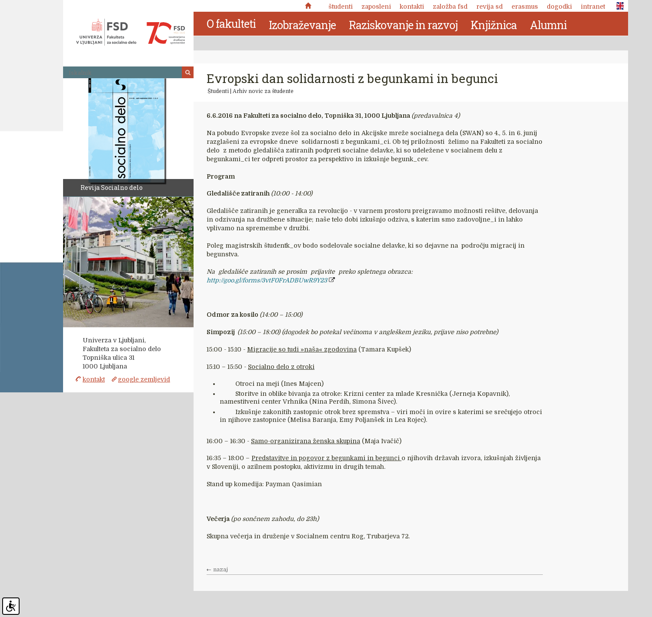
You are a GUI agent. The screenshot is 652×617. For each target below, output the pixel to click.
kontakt (94, 379)
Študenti (340, 6)
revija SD (489, 6)
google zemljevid (144, 379)
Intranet (593, 6)
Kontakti (412, 6)
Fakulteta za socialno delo (130, 32)
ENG (618, 6)
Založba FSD (450, 6)
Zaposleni (376, 6)
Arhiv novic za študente (263, 91)
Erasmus (525, 6)
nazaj (220, 570)
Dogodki (559, 6)
